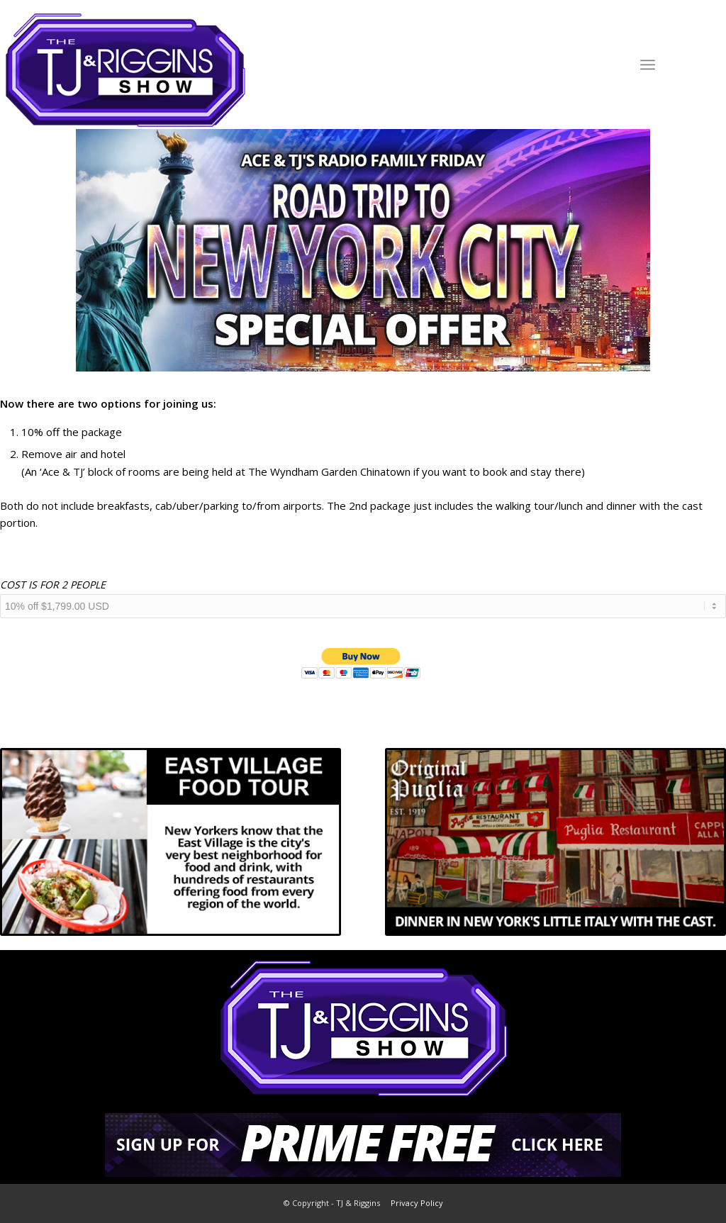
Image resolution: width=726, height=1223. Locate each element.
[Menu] (647, 64)
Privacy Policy (417, 1202)
